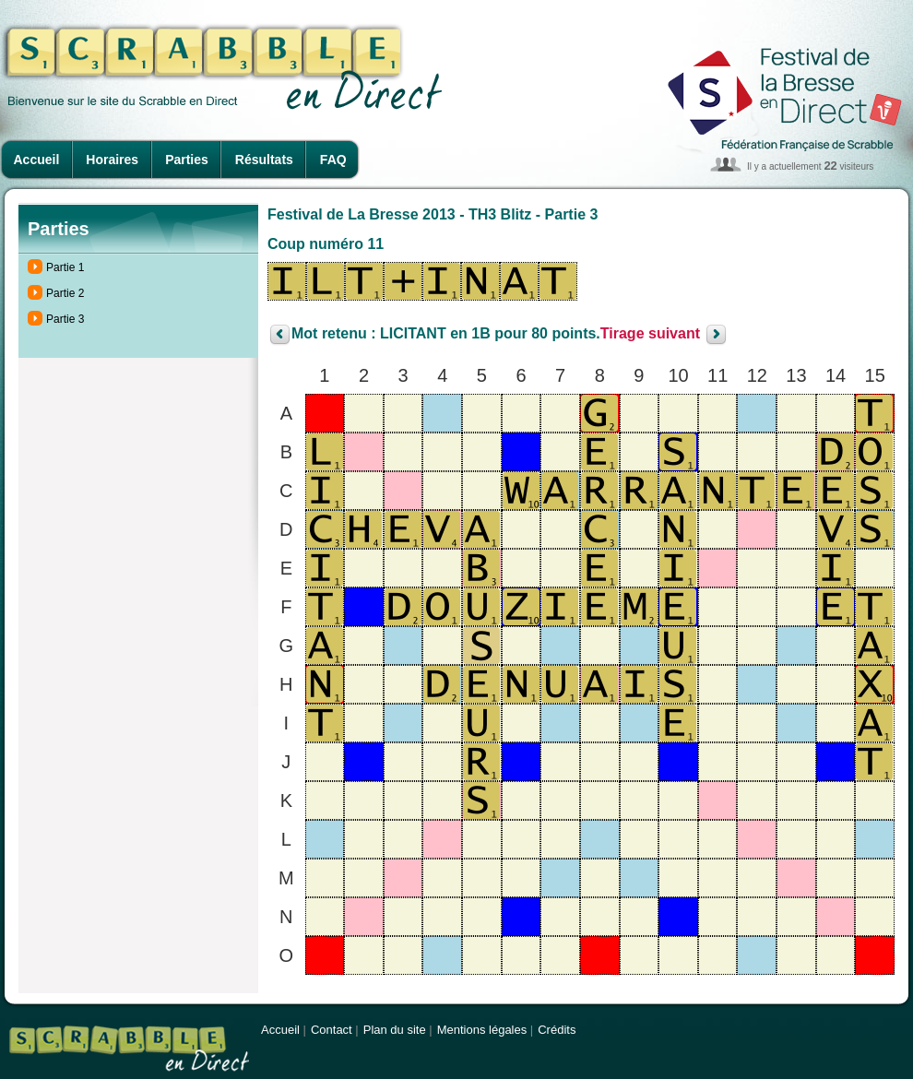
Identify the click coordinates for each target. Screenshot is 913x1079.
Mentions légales (482, 1030)
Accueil (37, 159)
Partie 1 (65, 267)
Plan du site (394, 1030)
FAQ (333, 159)
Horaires (112, 159)
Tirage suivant (650, 334)
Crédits (556, 1030)
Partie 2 (65, 293)
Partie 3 (65, 319)
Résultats (264, 159)
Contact (331, 1030)
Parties (186, 159)
